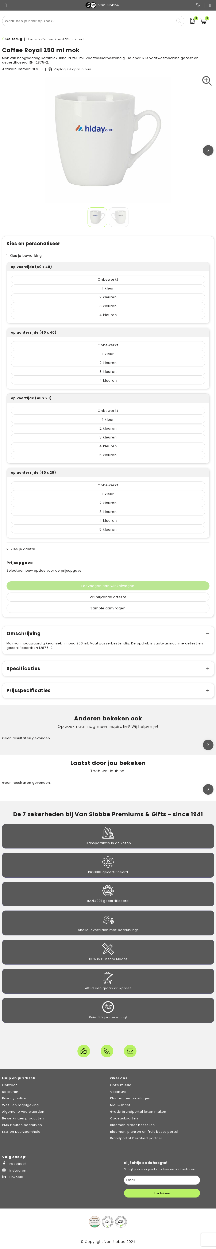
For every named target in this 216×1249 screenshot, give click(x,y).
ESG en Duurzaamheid (21, 1131)
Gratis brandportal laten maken (138, 1111)
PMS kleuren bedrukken (22, 1125)
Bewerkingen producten (23, 1118)
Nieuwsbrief (120, 1105)
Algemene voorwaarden (23, 1111)
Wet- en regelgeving (20, 1105)
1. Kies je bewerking (24, 255)
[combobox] (88, 21)
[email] (162, 1180)
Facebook (14, 1163)
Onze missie (120, 1085)
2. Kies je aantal (21, 549)
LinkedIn (12, 1177)
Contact (9, 1085)
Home (32, 39)
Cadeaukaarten (124, 1118)
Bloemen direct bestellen (132, 1125)
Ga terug (13, 39)
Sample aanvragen (108, 608)
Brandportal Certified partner (136, 1138)
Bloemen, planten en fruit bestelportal (144, 1131)
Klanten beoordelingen (130, 1098)
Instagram (15, 1170)
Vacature (118, 1091)
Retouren (10, 1091)
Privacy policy (14, 1098)
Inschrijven (162, 1193)
